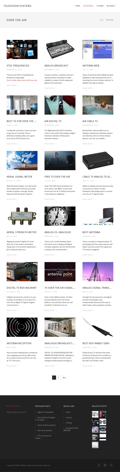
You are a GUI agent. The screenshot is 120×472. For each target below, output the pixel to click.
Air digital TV (53, 121)
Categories (88, 6)
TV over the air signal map (60, 287)
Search (111, 6)
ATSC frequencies (18, 65)
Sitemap (100, 6)
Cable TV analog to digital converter (97, 176)
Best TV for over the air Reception (22, 121)
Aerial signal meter (19, 176)
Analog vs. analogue (58, 232)
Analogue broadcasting (60, 343)
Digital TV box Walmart (22, 287)
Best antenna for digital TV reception (45, 418)
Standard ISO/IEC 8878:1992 (71, 429)
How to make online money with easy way (22, 80)
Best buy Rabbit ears (95, 343)
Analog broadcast (56, 65)
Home (77, 6)
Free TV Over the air (57, 176)
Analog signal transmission (97, 287)
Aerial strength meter (21, 232)
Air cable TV (90, 121)
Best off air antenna (45, 430)
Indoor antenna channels (47, 425)
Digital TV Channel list (45, 412)
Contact (69, 417)
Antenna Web (90, 65)
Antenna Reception (19, 343)
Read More (12, 85)
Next (64, 377)
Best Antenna (91, 232)
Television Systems (17, 6)
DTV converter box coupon (43, 437)
